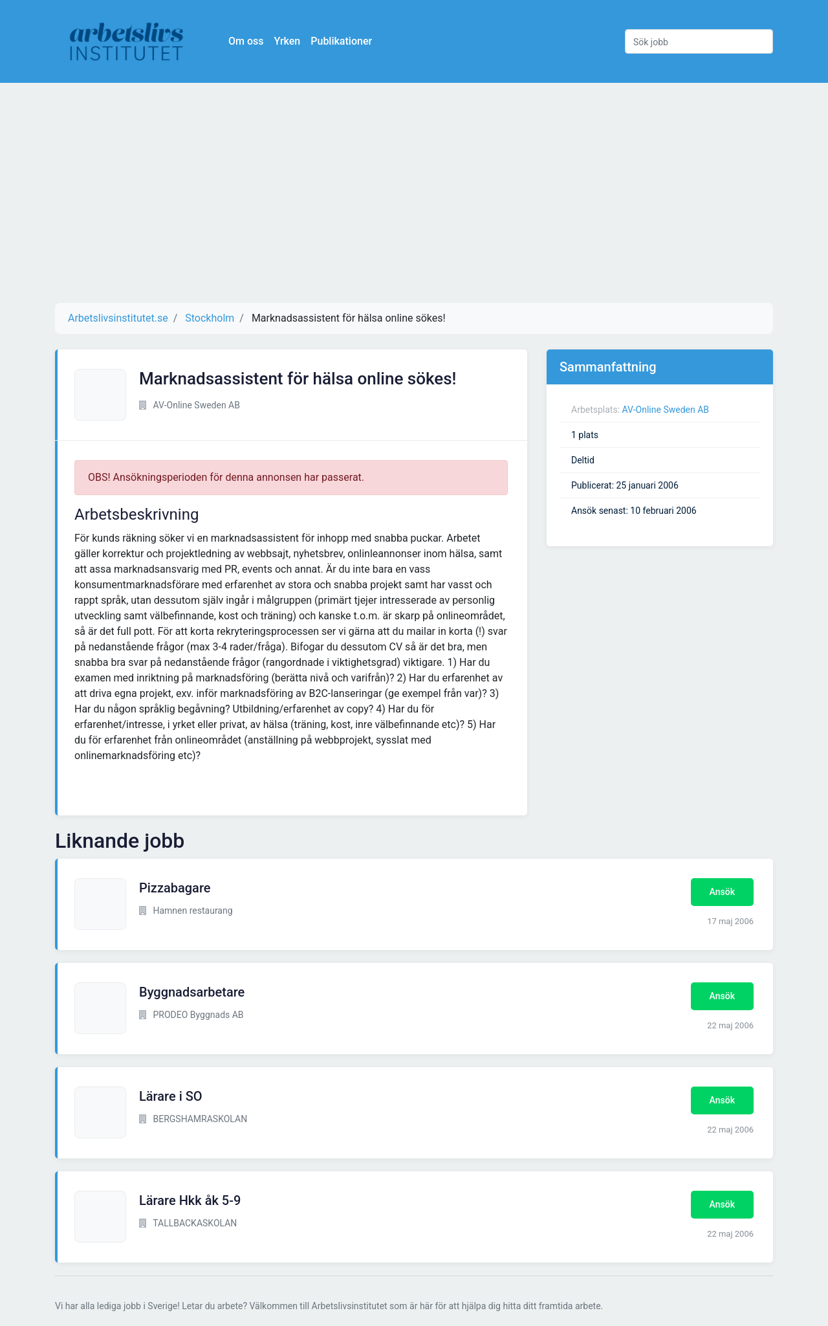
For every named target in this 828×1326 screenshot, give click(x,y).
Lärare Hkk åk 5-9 (190, 1200)
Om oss (245, 41)
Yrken (287, 41)
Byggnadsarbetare (192, 992)
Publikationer (341, 41)
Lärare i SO (170, 1096)
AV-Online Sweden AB (666, 409)
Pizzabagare (175, 888)
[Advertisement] (414, 192)
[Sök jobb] (699, 41)
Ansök (722, 892)
